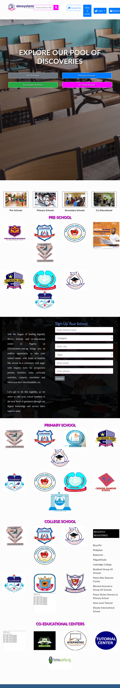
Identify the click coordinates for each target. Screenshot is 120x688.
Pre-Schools (33, 75)
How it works (87, 10)
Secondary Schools (33, 84)
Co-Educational (87, 84)
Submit (59, 378)
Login (99, 10)
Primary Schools (87, 75)
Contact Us (74, 8)
